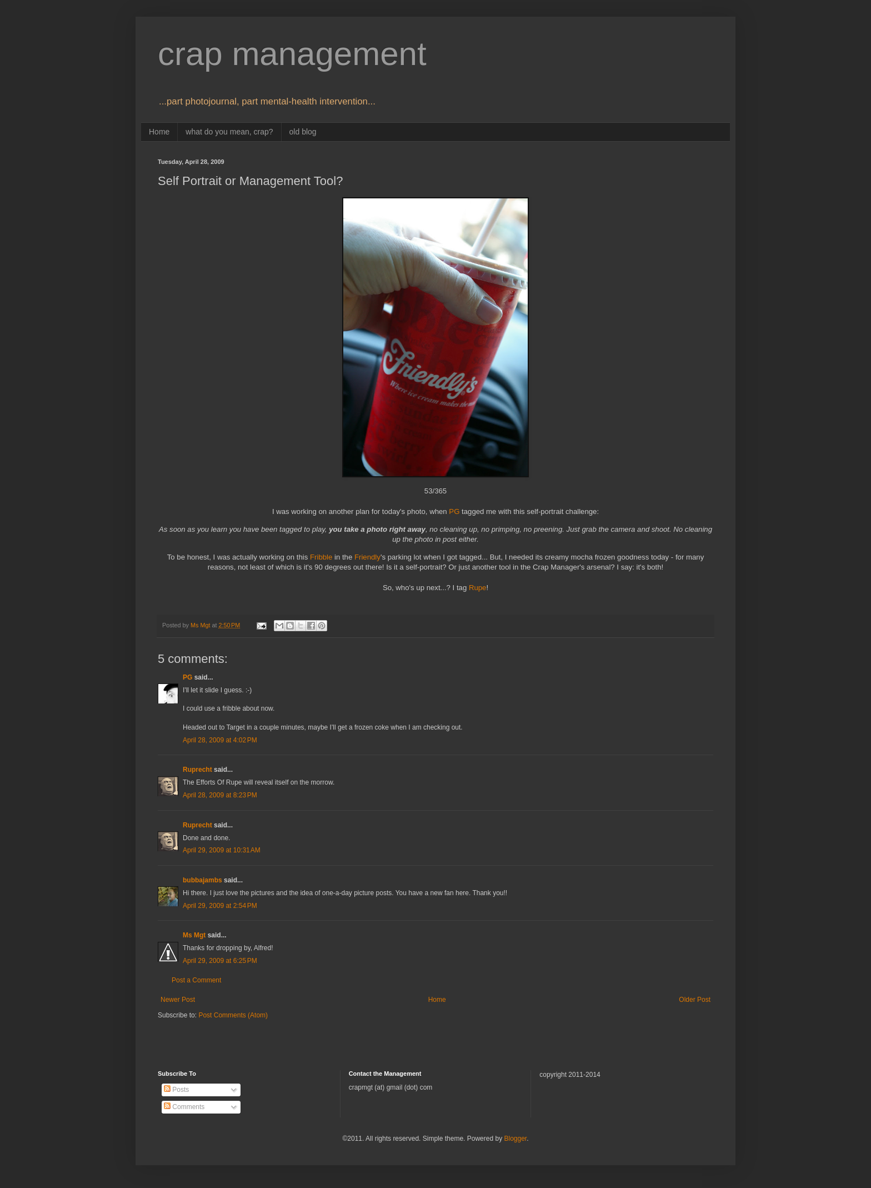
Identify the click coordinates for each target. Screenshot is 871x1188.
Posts (176, 1090)
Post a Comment (196, 980)
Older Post (694, 1000)
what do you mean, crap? (229, 131)
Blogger (515, 1138)
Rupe (478, 587)
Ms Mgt (194, 935)
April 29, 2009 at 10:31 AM (222, 850)
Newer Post (178, 1000)
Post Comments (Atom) (233, 1015)
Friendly (367, 557)
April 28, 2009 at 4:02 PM (220, 740)
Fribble (322, 557)
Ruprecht (197, 769)
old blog (303, 131)
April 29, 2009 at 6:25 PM (220, 961)
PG (454, 511)
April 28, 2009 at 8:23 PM (220, 795)
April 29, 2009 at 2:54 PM (220, 906)
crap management (292, 53)
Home (159, 131)
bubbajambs (202, 880)
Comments (184, 1107)
